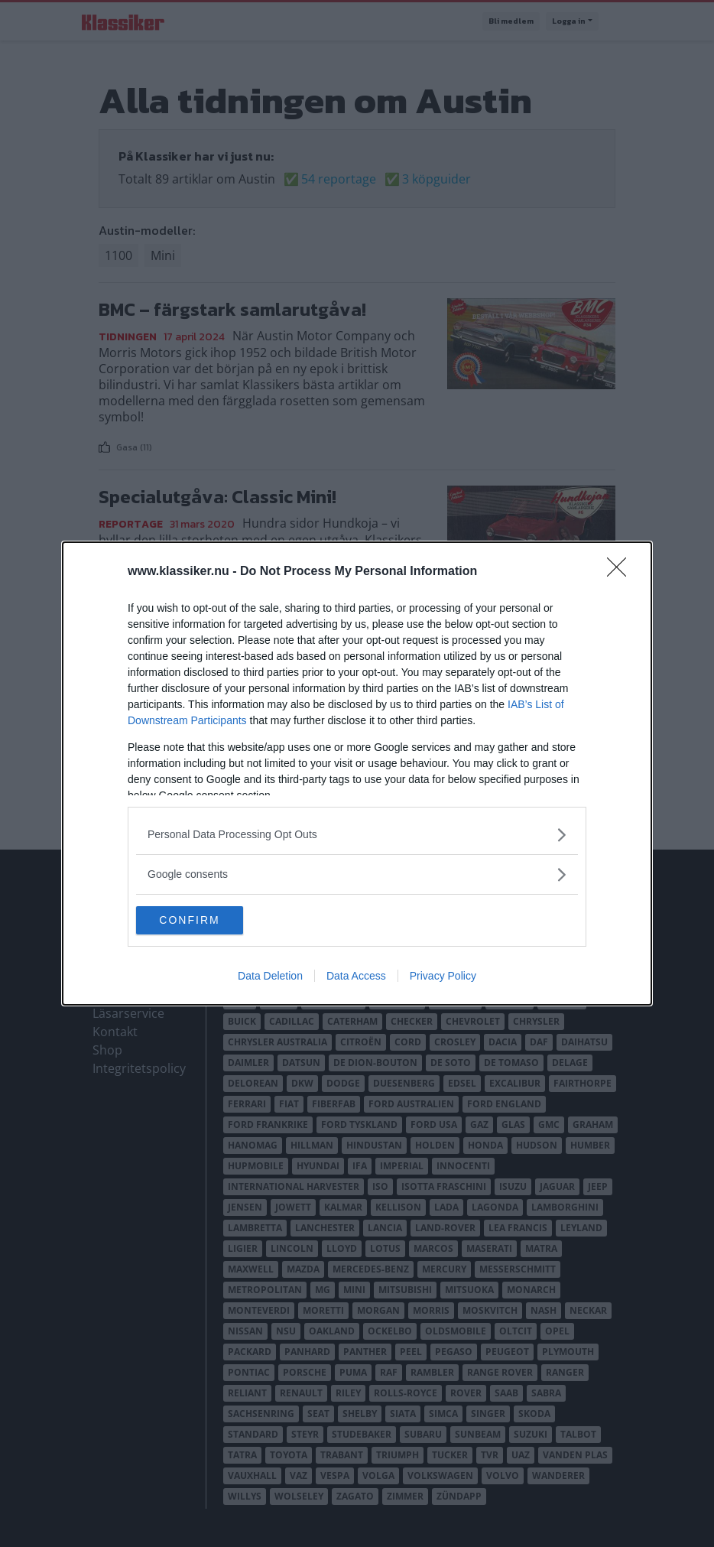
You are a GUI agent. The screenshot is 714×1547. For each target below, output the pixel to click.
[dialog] (357, 773)
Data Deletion (270, 977)
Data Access (356, 977)
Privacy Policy (443, 977)
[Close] (621, 571)
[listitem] (357, 834)
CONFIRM (208, 921)
